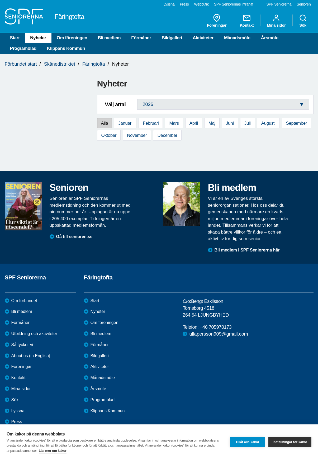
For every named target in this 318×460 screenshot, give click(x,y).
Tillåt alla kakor (247, 442)
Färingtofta (93, 64)
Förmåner (141, 37)
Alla (104, 123)
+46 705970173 (215, 327)
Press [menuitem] (184, 4)
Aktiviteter (203, 37)
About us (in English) (30, 356)
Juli (247, 123)
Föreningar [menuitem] (216, 20)
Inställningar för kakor (290, 442)
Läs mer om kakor (53, 451)
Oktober (109, 135)
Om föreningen (72, 37)
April (193, 123)
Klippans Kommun (66, 48)
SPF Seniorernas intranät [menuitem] (233, 4)
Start (15, 37)
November (137, 135)
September (296, 123)
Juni (230, 123)
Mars (174, 123)
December (167, 135)
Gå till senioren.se (74, 236)
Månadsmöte (237, 37)
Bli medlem (109, 37)
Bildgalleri (172, 37)
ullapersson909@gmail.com (218, 334)
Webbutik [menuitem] (201, 4)
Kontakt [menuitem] (247, 20)
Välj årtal (115, 104)
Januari (125, 123)
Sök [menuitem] (303, 20)
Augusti (268, 123)
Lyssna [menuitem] (169, 4)
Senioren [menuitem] (304, 4)
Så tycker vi (22, 344)
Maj (211, 123)
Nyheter (38, 37)
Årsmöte (269, 37)
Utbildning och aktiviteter (34, 333)
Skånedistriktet (59, 64)
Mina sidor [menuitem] (276, 20)
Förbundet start (21, 64)
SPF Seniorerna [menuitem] (279, 4)
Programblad (23, 48)
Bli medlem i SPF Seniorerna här (247, 250)
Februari (151, 123)
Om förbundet (24, 300)
